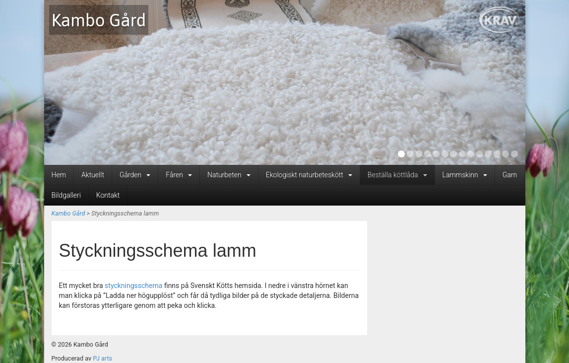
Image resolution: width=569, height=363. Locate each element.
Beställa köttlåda (397, 175)
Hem (59, 175)
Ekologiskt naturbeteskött (309, 175)
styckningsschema (133, 286)
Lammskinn (465, 175)
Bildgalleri (66, 195)
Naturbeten (229, 175)
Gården (135, 175)
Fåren (179, 175)
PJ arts (102, 358)
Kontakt (108, 195)
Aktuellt (92, 175)
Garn (510, 175)
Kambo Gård (99, 20)
